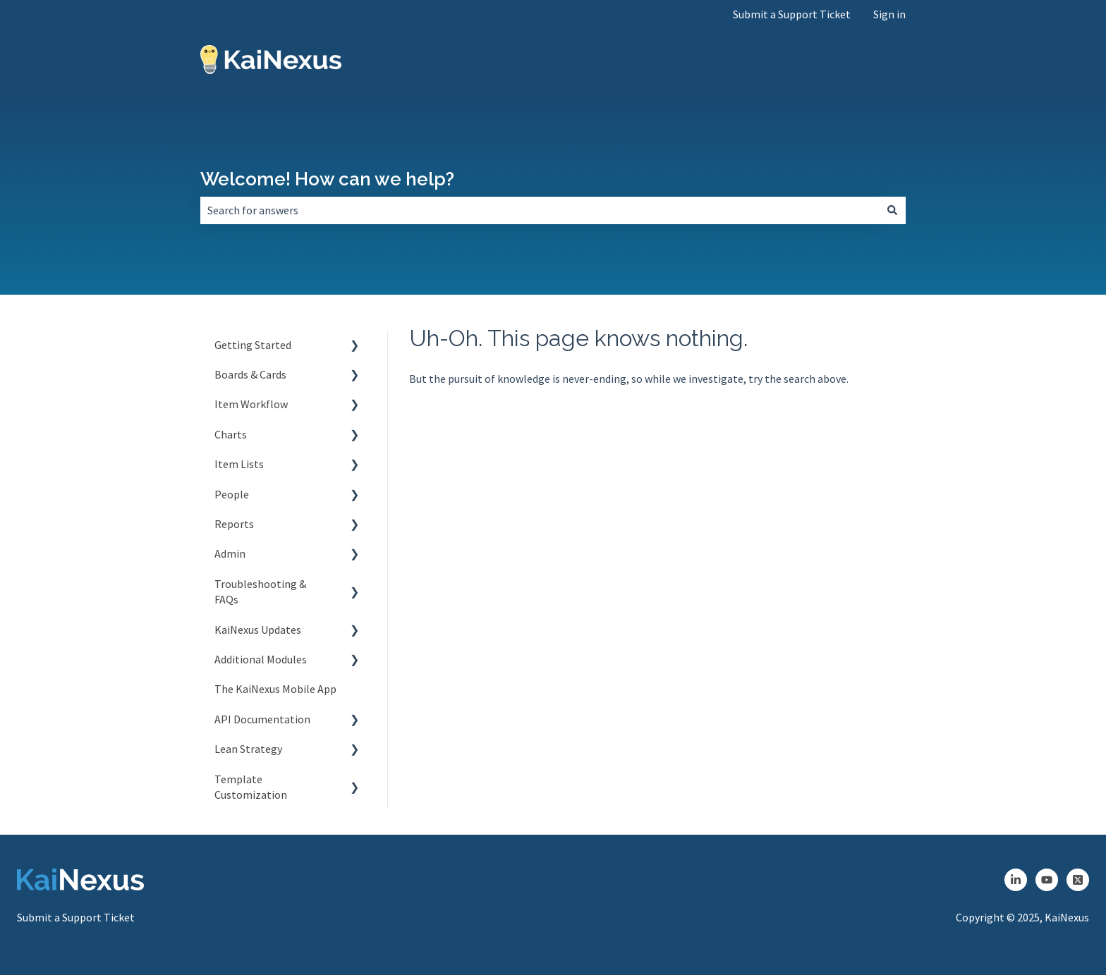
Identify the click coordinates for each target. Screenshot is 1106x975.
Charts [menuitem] (230, 434)
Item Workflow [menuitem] (251, 404)
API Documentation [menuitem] (262, 719)
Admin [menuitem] (229, 553)
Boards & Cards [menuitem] (250, 374)
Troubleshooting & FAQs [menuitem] (260, 591)
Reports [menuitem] (234, 524)
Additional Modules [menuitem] (260, 659)
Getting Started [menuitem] (252, 345)
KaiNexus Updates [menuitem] (257, 630)
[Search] (892, 210)
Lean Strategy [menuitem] (248, 749)
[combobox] (539, 210)
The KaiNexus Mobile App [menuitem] (275, 689)
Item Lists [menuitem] (239, 464)
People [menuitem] (231, 494)
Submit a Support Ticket (792, 14)
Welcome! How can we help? (327, 179)
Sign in (889, 14)
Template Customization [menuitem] (250, 787)
